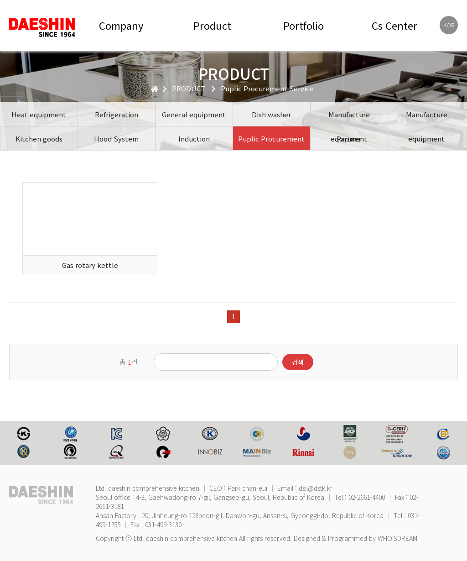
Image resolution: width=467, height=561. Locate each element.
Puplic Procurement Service (271, 142)
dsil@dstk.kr (315, 488)
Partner (349, 138)
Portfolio (303, 25)
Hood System (116, 138)
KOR (448, 25)
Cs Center (394, 25)
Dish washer (271, 114)
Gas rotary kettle (90, 265)
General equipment (194, 114)
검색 (298, 362)
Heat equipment (38, 114)
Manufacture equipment (349, 118)
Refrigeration (116, 114)
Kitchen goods (39, 138)
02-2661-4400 (366, 497)
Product (212, 25)
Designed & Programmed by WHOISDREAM (355, 538)
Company (121, 25)
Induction (194, 138)
